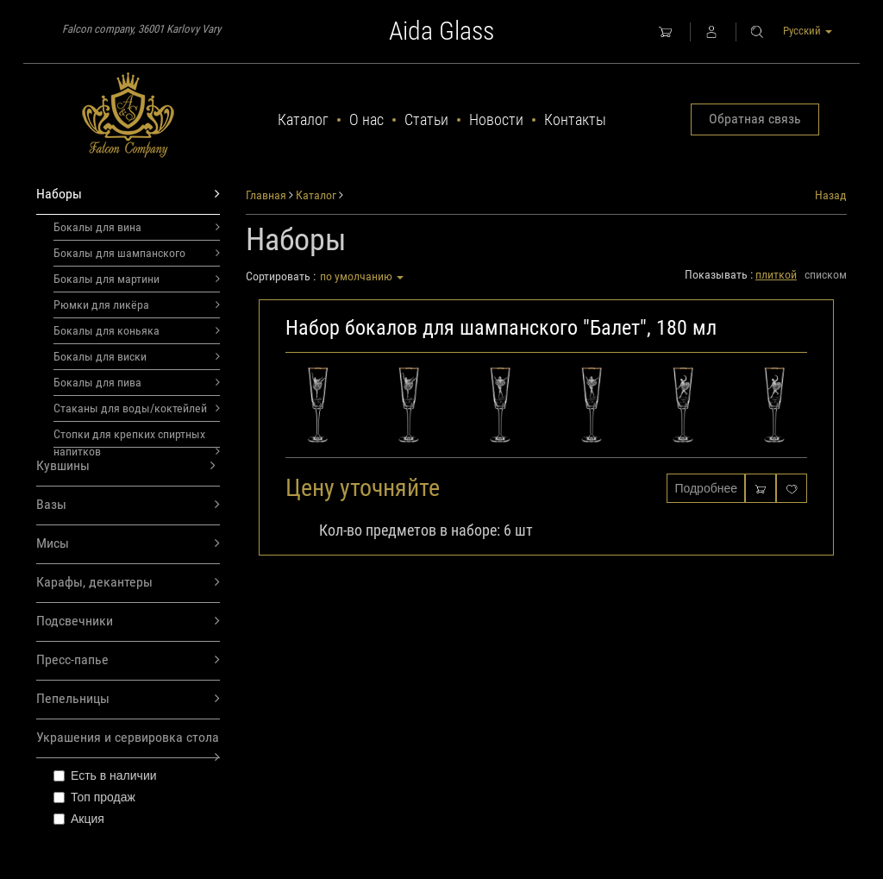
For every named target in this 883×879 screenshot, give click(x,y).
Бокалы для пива (136, 382)
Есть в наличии (105, 775)
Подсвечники (128, 621)
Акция (78, 819)
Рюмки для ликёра (136, 304)
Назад (831, 195)
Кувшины (126, 466)
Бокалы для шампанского (136, 252)
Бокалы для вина (136, 226)
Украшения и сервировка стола (128, 743)
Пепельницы (128, 699)
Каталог (303, 119)
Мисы (128, 544)
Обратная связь (755, 118)
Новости (496, 119)
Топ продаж (94, 797)
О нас (366, 119)
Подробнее (705, 488)
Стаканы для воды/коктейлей (136, 408)
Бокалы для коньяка (136, 330)
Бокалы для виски (136, 356)
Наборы (128, 194)
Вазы (128, 505)
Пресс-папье (128, 660)
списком (826, 274)
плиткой (776, 274)
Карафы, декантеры (128, 583)
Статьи (426, 119)
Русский (807, 30)
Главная (266, 195)
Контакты (575, 119)
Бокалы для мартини (136, 278)
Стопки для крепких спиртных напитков (136, 437)
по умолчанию (362, 276)
